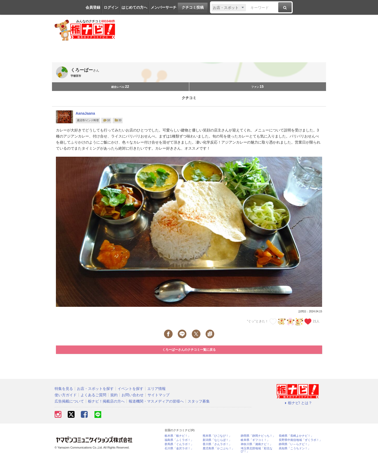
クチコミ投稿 (193, 7)
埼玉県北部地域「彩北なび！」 (256, 450)
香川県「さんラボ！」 (217, 444)
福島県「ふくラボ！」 (179, 440)
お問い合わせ (133, 395)
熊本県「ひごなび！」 (217, 435)
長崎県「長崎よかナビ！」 (296, 435)
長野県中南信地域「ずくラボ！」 (300, 440)
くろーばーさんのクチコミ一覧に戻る (189, 350)
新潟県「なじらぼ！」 (217, 440)
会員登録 (93, 7)
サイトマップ (159, 395)
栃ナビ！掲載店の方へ (106, 401)
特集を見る (64, 388)
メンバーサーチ (163, 7)
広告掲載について (69, 401)
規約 (114, 395)
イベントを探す (130, 388)
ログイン (111, 7)
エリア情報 (156, 388)
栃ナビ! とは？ (297, 403)
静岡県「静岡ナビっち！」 (258, 435)
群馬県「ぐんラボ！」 (179, 444)
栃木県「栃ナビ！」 (178, 435)
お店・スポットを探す (95, 388)
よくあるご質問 (93, 395)
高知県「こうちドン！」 (295, 448)
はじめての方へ (134, 7)
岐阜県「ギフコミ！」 (255, 440)
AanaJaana (85, 113)
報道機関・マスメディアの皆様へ (156, 401)
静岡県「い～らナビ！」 (295, 444)
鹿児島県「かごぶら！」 (218, 448)
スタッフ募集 (199, 401)
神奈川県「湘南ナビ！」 (256, 444)
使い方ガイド (66, 395)
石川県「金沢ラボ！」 (179, 448)
